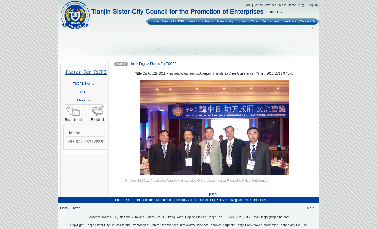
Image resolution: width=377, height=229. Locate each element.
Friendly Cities (249, 21)
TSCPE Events (83, 83)
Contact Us (307, 21)
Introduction (195, 21)
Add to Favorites (265, 5)
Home (154, 21)
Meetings (83, 100)
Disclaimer (205, 200)
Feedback (289, 21)
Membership (225, 21)
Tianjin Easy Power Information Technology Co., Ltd (271, 225)
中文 (301, 5)
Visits (83, 92)
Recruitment (270, 21)
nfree (76, 208)
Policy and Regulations (232, 200)
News (209, 21)
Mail (248, 5)
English (312, 5)
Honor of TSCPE (173, 21)
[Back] (214, 194)
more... (312, 208)
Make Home (287, 5)
